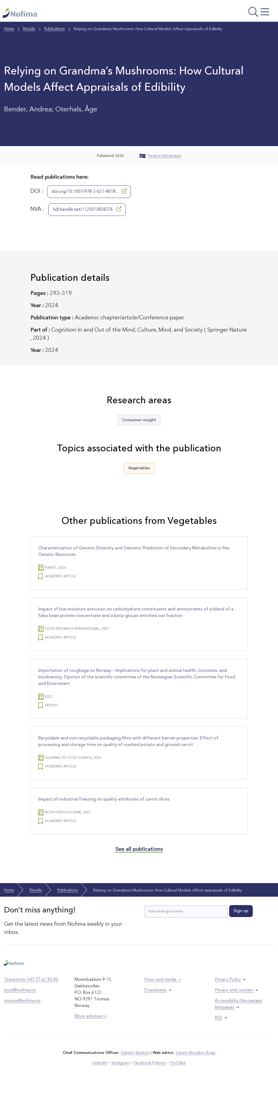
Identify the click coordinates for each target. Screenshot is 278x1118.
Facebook (142, 1093)
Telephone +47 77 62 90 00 (31, 1010)
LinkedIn (101, 1093)
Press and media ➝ (162, 1010)
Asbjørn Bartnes (136, 1083)
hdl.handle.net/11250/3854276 (87, 214)
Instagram (121, 1093)
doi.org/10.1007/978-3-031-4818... (89, 196)
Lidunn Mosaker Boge (195, 1083)
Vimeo (159, 1093)
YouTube (176, 1093)
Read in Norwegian (160, 161)
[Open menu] (224, 15)
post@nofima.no (20, 1021)
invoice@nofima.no (22, 1031)
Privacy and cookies (234, 1021)
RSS (218, 1049)
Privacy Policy (228, 1010)
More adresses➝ (90, 1047)
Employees (155, 1021)
